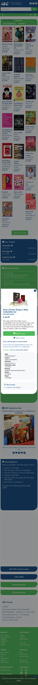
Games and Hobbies (14, 387)
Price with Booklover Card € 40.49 (15, 341)
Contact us (6, 350)
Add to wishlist (19, 338)
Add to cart (19, 333)
